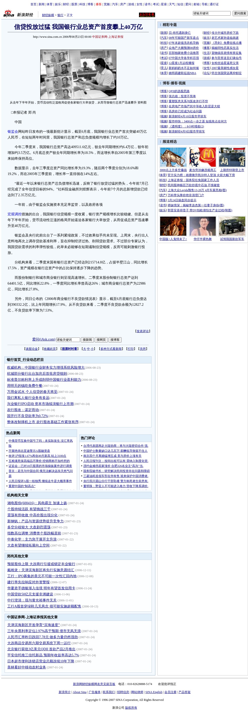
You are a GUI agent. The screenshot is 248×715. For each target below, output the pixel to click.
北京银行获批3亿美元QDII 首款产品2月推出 (41, 649)
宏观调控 (15, 214)
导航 (205, 4)
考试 (156, 4)
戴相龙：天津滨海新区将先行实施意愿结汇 (40, 570)
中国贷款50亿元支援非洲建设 (30, 594)
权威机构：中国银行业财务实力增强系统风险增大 (46, 367)
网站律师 (137, 692)
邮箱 (197, 4)
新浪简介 (65, 692)
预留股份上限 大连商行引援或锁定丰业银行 (41, 564)
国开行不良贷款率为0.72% (27, 416)
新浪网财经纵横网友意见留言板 (94, 684)
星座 (164, 4)
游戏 (131, 4)
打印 (131, 349)
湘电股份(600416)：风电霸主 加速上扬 (37, 503)
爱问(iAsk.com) (43, 339)
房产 (123, 4)
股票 (74, 4)
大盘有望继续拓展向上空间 (28, 545)
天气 (172, 4)
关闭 (143, 349)
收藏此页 (50, 349)
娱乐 (58, 4)
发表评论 (143, 331)
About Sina (79, 692)
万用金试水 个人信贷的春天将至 (32, 392)
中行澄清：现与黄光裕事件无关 (32, 600)
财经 (66, 4)
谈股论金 (32, 349)
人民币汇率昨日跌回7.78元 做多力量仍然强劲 (42, 637)
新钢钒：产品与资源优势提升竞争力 (35, 521)
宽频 (107, 4)
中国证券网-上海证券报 (107, 37)
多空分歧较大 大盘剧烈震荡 (29, 527)
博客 (90, 4)
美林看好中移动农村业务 (26, 667)
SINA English (153, 692)
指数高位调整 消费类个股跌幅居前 (34, 533)
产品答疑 (185, 692)
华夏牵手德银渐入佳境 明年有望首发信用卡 (41, 588)
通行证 (214, 4)
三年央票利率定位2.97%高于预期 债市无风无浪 (44, 631)
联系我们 (109, 692)
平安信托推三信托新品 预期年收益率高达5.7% (43, 655)
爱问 (188, 4)
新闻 (42, 4)
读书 (148, 4)
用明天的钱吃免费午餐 (24, 386)
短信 (180, 4)
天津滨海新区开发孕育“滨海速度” (33, 625)
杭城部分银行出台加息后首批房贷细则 (37, 374)
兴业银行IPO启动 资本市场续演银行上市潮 (40, 404)
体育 (50, 4)
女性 (139, 4)
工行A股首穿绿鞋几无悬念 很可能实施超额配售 (44, 606)
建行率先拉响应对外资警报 (28, 582)
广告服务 (95, 692)
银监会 (13, 131)
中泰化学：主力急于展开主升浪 (32, 539)
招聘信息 (123, 692)
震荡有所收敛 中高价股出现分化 (32, 515)
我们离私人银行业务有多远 (28, 398)
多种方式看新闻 (111, 349)
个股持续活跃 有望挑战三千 (29, 509)
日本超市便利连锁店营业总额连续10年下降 (40, 661)
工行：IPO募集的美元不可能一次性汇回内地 (42, 576)
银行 (60, 15)
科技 (82, 4)
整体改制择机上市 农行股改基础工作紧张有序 (43, 422)
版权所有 (131, 707)
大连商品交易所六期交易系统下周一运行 (39, 643)
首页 (33, 4)
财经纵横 (48, 15)
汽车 (115, 4)
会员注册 (170, 692)
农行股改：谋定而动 (23, 410)
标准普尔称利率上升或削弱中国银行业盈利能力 (44, 380)
